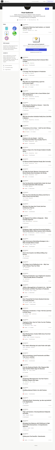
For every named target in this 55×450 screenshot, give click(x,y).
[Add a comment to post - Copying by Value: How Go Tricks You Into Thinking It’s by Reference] (25, 327)
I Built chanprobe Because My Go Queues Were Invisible (35, 60)
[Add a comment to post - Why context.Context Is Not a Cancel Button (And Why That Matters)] (25, 99)
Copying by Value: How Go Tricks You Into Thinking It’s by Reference (37, 323)
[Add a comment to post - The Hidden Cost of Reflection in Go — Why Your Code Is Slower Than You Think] (25, 269)
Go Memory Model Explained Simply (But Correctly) (37, 161)
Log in (44, 1)
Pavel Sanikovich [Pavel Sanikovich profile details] (25, 24)
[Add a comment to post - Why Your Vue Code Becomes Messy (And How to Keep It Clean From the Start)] (25, 200)
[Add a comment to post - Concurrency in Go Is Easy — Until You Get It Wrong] (26, 132)
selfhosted (30, 30)
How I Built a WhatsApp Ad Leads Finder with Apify (36, 345)
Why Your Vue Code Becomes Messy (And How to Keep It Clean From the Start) (36, 195)
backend (37, 84)
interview (26, 302)
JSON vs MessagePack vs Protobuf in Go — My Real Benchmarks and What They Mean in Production (37, 288)
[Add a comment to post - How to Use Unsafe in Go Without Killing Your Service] (25, 258)
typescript (30, 186)
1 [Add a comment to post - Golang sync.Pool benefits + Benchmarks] (30, 440)
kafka (24, 221)
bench (31, 244)
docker (28, 337)
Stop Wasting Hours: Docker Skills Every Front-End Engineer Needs (36, 334)
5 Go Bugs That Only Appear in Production (34, 71)
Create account (50, 1)
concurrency (37, 96)
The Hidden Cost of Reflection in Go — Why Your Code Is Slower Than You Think (36, 265)
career (34, 302)
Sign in (41, 52)
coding (35, 325)
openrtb (28, 428)
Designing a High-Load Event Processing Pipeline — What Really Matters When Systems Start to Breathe (37, 230)
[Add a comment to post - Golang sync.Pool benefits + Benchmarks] (25, 440)
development (32, 337)
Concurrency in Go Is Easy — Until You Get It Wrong (36, 128)
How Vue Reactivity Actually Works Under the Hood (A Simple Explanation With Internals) (37, 183)
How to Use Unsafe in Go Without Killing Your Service (35, 253)
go (33, 30)
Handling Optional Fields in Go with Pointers (35, 390)
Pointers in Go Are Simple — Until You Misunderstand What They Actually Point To (35, 138)
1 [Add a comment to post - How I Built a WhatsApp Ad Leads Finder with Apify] (25, 349)
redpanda (26, 314)
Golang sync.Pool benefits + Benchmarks (34, 436)
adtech (32, 428)
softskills (30, 302)
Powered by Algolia (35, 1)
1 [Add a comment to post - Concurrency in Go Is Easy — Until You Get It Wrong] (33, 131)
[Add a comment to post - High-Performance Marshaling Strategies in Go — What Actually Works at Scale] (25, 246)
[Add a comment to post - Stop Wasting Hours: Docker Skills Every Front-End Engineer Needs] (25, 339)
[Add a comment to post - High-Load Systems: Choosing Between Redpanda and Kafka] (25, 417)
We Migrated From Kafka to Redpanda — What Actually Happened (35, 218)
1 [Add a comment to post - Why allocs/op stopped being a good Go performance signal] (30, 87)
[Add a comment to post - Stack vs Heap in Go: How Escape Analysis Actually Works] (25, 155)
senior (34, 244)
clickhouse (25, 428)
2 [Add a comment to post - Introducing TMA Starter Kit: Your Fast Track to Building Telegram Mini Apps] (25, 384)
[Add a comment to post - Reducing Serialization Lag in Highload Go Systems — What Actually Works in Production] (25, 281)
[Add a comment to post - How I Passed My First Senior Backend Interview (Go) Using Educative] (25, 304)
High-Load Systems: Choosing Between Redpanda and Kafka (36, 412)
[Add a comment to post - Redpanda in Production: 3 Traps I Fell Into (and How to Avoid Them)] (25, 316)
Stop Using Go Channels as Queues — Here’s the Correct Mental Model (36, 105)
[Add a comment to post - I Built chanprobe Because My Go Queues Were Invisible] (25, 65)
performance (27, 84)
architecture (37, 232)
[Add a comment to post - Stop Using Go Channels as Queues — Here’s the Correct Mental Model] (25, 110)
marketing (32, 347)
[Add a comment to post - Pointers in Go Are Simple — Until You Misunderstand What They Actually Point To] (25, 143)
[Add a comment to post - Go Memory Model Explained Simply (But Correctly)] (25, 165)
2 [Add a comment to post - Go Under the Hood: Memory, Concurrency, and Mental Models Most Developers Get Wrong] (31, 176)
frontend (26, 198)
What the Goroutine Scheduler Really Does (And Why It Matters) (37, 117)
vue (23, 186)
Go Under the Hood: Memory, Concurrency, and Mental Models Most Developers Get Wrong (35, 172)
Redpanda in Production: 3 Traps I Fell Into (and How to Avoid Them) (37, 311)
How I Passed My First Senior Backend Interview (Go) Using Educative (36, 299)
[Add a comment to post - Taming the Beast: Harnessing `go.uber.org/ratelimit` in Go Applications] (25, 405)
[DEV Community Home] (2, 1)
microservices (27, 325)
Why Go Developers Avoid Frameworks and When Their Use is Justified (36, 356)
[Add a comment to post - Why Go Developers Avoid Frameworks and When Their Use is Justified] (25, 361)
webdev (26, 186)
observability (27, 63)
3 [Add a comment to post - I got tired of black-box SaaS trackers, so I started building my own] (25, 32)
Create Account (36, 49)
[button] (6, 28)
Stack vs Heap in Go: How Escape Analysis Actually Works (37, 150)
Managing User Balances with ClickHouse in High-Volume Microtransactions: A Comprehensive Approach (36, 425)
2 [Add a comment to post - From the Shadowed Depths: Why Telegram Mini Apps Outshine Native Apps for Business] (25, 372)
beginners (32, 73)
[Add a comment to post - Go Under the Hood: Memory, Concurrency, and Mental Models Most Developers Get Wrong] (25, 177)
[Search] (5, 1)
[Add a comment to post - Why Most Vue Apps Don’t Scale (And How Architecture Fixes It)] (25, 212)
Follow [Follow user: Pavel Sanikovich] (47, 8)
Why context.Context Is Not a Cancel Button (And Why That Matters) (36, 94)
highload (34, 290)
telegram (24, 370)
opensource (25, 30)
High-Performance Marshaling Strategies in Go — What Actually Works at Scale (36, 242)
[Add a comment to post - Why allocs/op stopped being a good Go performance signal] (25, 87)
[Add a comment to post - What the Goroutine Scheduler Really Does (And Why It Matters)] (25, 122)
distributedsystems (29, 221)
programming (27, 73)
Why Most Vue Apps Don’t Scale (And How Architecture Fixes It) (34, 207)
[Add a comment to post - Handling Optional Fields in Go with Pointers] (25, 394)
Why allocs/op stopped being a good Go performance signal (33, 82)
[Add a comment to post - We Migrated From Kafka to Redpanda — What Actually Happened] (25, 223)
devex (31, 325)
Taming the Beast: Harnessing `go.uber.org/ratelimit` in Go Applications (37, 401)
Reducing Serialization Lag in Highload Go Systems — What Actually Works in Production (37, 276)
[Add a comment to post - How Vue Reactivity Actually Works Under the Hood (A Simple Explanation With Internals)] (25, 188)
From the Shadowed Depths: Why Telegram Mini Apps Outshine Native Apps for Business (36, 368)
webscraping (28, 347)
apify (24, 347)
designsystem (42, 232)
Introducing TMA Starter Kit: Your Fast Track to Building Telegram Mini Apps (35, 379)
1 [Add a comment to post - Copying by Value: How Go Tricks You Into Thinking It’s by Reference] (30, 327)
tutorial (36, 141)
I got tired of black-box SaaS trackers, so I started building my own (36, 27)
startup (35, 30)
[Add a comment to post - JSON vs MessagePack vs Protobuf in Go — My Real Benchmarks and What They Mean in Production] (25, 293)
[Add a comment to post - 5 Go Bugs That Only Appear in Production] (25, 75)
